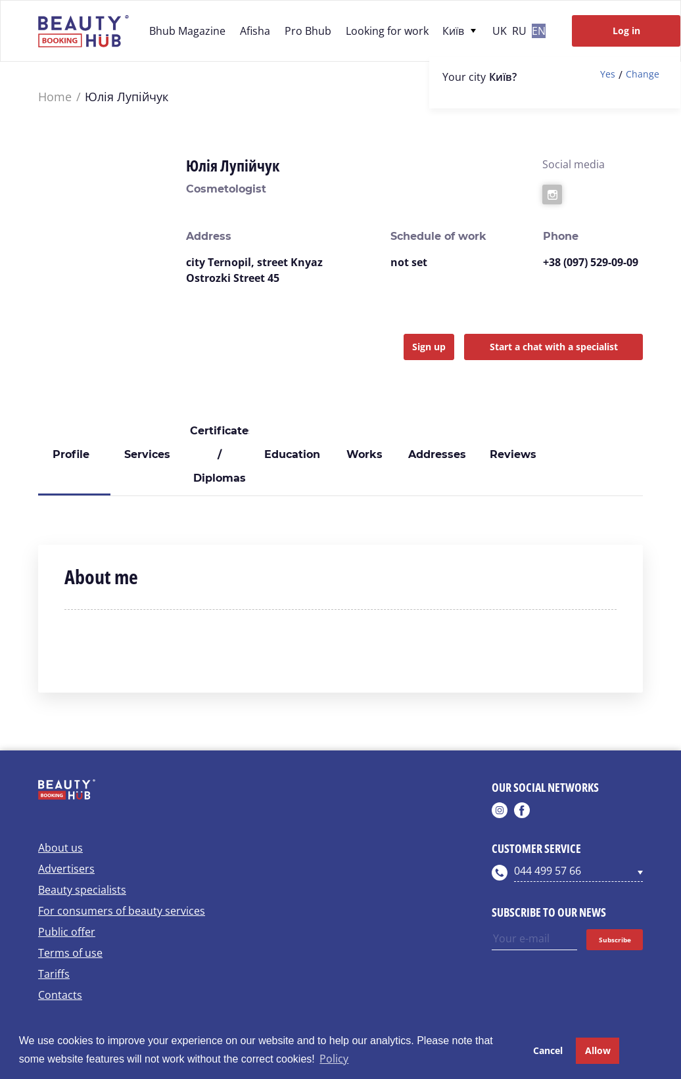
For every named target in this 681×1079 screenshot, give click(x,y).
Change (642, 74)
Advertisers (66, 868)
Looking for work (387, 31)
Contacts (60, 995)
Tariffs (54, 974)
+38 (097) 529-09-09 (590, 262)
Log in (626, 30)
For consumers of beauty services (121, 911)
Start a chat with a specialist (554, 346)
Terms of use (70, 953)
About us (60, 847)
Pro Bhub (308, 31)
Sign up (429, 346)
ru (519, 31)
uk (499, 31)
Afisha (255, 31)
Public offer (66, 932)
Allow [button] (598, 1050)
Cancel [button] (548, 1050)
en (539, 31)
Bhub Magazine (187, 31)
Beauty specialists (82, 890)
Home (55, 97)
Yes (607, 74)
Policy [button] (333, 1058)
